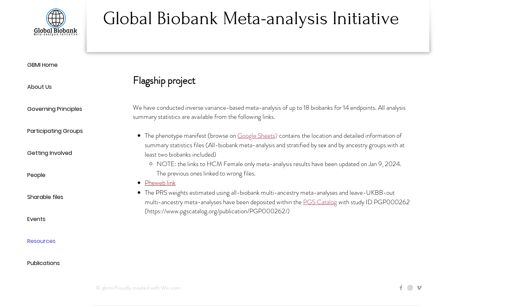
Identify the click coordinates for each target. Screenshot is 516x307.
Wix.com (170, 288)
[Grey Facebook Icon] (401, 288)
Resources (41, 241)
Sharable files (45, 197)
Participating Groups (55, 131)
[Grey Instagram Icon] (410, 288)
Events (36, 219)
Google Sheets (256, 135)
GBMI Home (42, 65)
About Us (39, 87)
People (36, 175)
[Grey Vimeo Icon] (419, 288)
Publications (43, 263)
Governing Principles (54, 109)
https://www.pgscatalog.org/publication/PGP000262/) (218, 211)
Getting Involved (49, 153)
